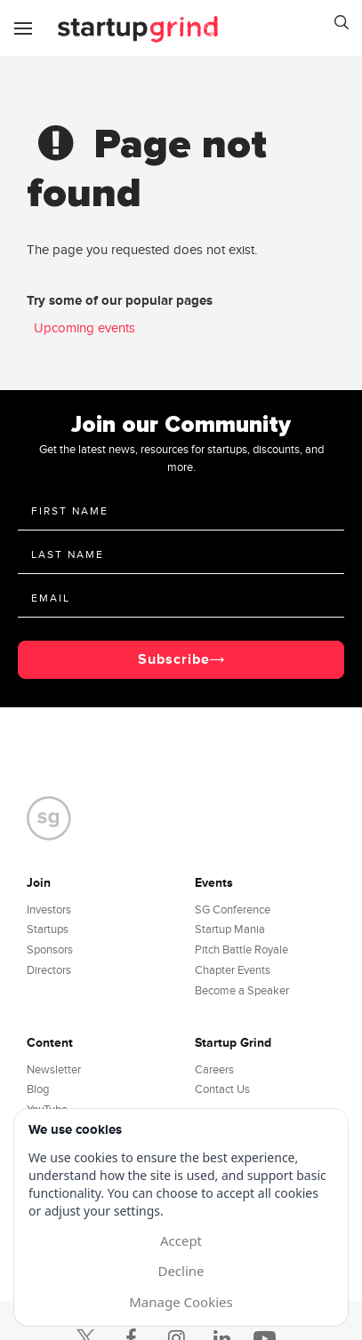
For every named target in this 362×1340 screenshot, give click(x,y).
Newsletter (54, 1070)
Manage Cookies (180, 1302)
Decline (180, 1271)
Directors (49, 970)
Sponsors (50, 950)
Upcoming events (84, 328)
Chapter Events (232, 970)
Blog (38, 1089)
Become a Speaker (242, 991)
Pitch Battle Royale (241, 950)
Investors (49, 910)
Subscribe (174, 659)
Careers (214, 1070)
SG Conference (232, 910)
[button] (341, 24)
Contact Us (222, 1089)
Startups (47, 929)
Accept (181, 1240)
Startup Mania (230, 929)
